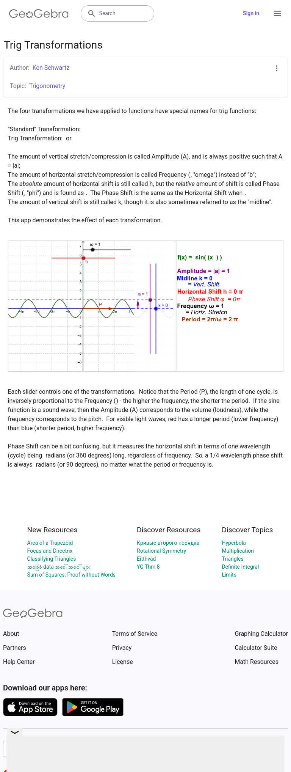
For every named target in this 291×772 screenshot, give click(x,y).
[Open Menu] (277, 13)
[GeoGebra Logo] (39, 13)
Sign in (251, 13)
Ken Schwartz (51, 67)
